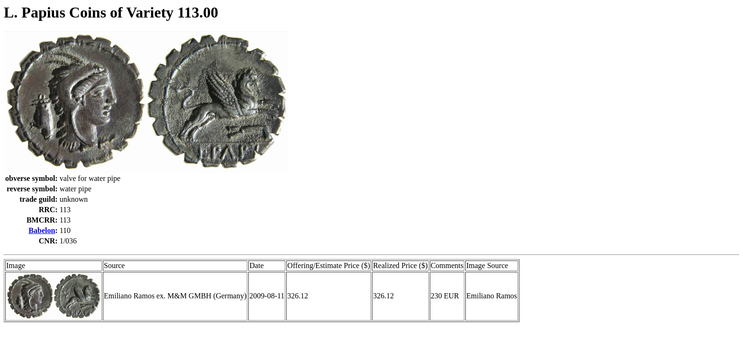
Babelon (41, 230)
